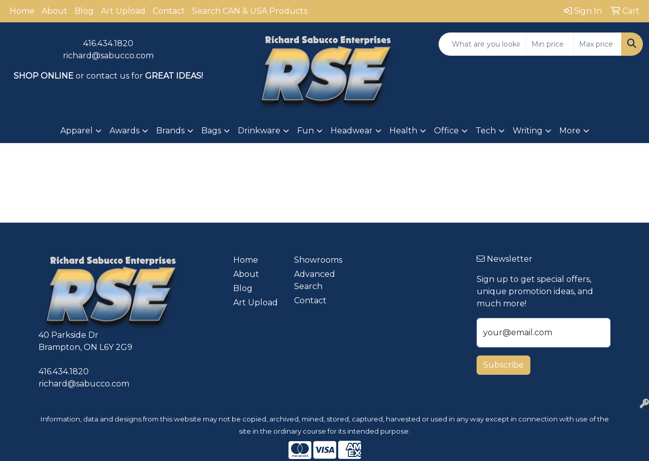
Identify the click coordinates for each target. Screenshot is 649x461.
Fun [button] (305, 130)
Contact (169, 11)
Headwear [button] (352, 130)
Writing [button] (528, 130)
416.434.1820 (108, 43)
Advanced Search (314, 280)
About (54, 11)
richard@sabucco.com (108, 55)
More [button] (570, 130)
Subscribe (503, 365)
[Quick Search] (482, 44)
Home (22, 11)
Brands (170, 130)
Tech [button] (486, 130)
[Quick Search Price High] (597, 44)
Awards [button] (124, 130)
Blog (84, 11)
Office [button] (446, 130)
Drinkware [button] (259, 130)
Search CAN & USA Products (249, 11)
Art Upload (123, 11)
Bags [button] (211, 130)
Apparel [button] (76, 130)
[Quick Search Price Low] (550, 44)
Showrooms (318, 260)
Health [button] (403, 130)
